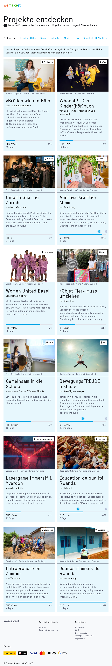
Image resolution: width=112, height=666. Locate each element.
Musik (67, 38)
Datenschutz (81, 633)
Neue (43, 38)
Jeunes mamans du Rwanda (80, 571)
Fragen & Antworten (48, 630)
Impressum (80, 638)
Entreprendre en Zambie (23, 571)
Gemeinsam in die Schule (24, 383)
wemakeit (11, 621)
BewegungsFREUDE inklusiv (80, 383)
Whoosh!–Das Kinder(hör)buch (77, 103)
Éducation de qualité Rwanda (81, 480)
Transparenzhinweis (84, 635)
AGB (77, 630)
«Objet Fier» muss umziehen (78, 293)
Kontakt (43, 627)
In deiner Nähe (28, 38)
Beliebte (55, 38)
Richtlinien (80, 627)
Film (77, 38)
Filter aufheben (89, 25)
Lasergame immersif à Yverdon (29, 480)
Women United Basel (27, 291)
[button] (99, 5)
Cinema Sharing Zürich (22, 200)
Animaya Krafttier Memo (78, 200)
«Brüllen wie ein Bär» (28, 101)
